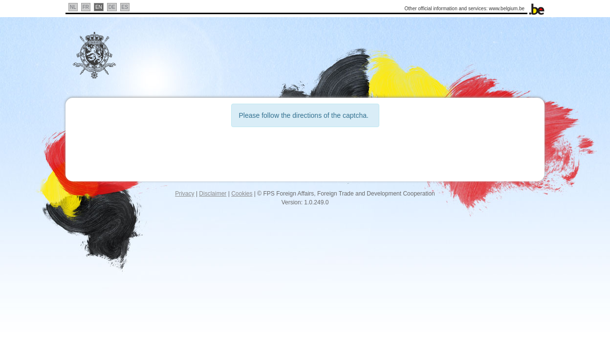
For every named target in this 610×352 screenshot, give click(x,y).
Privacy (184, 193)
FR (86, 7)
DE (112, 7)
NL (73, 7)
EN (98, 7)
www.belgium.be (506, 8)
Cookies (241, 193)
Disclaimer (212, 193)
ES (125, 7)
